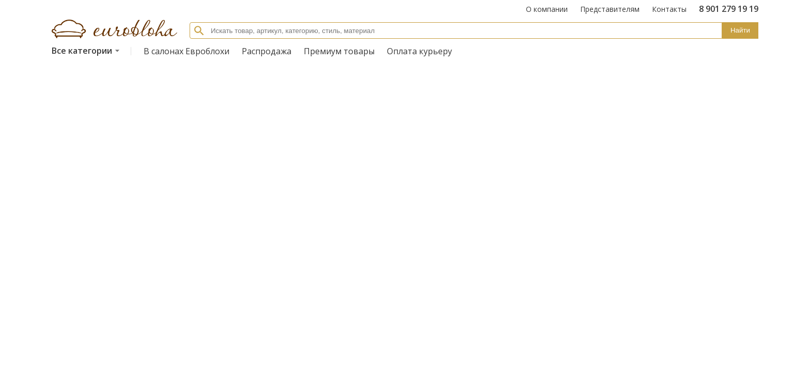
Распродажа (266, 51)
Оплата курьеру (419, 51)
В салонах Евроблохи (186, 51)
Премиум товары (339, 51)
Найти (740, 30)
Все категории (87, 50)
